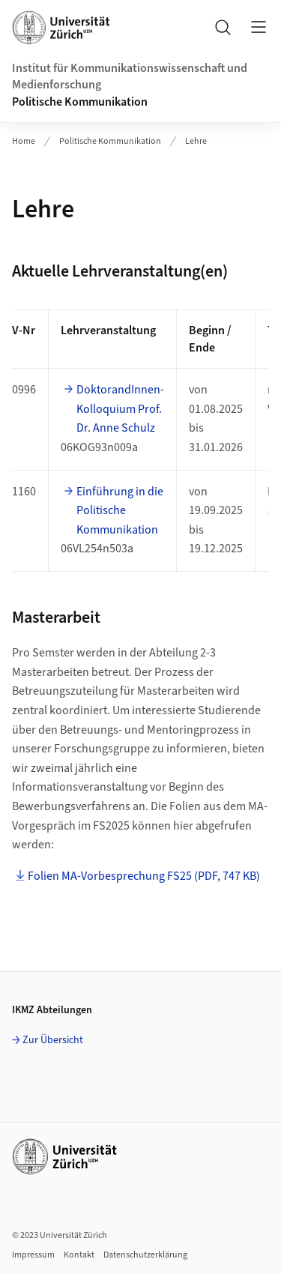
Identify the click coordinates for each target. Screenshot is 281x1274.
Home (23, 141)
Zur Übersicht (52, 1040)
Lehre (196, 141)
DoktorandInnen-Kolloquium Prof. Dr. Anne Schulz (120, 408)
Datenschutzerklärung (145, 1255)
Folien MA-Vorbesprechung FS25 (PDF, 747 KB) (144, 876)
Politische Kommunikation (80, 102)
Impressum (33, 1255)
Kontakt (79, 1255)
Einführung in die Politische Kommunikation (119, 510)
